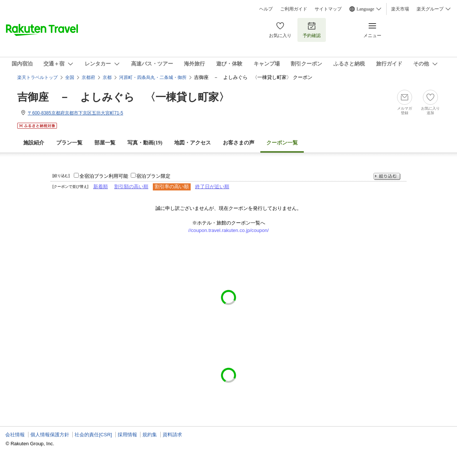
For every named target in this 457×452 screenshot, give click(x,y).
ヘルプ (266, 9)
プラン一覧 (69, 143)
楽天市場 (400, 9)
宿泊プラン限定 (153, 176)
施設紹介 (33, 143)
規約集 (149, 434)
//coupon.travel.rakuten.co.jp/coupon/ (228, 230)
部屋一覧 (104, 143)
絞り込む (386, 176)
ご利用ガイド (293, 9)
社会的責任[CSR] (93, 434)
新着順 (100, 186)
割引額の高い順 (131, 186)
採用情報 (127, 434)
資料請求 (172, 434)
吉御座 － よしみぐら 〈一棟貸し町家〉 (123, 97)
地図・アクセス (192, 143)
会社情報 (15, 434)
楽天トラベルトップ (37, 77)
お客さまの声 (238, 143)
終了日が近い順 (212, 186)
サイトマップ (328, 9)
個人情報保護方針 (49, 434)
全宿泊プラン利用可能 (103, 176)
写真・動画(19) (144, 143)
